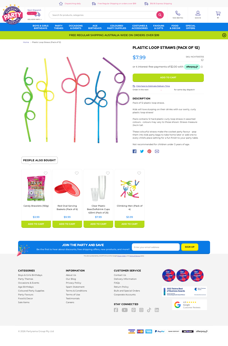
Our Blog (71, 279)
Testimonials (73, 298)
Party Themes (25, 279)
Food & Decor (25, 298)
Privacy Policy (121, 256)
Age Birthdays (26, 286)
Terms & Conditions (76, 290)
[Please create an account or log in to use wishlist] (45, 173)
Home (26, 42)
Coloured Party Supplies (31, 290)
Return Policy (121, 286)
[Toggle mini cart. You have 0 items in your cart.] (218, 15)
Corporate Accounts (125, 294)
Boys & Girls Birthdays (30, 275)
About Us (71, 275)
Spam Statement (75, 286)
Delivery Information (125, 279)
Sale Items (23, 302)
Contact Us (120, 275)
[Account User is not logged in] (198, 15)
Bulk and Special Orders (127, 290)
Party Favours (25, 294)
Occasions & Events (28, 282)
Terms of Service (135, 256)
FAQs (117, 282)
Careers (70, 302)
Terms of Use (73, 294)
